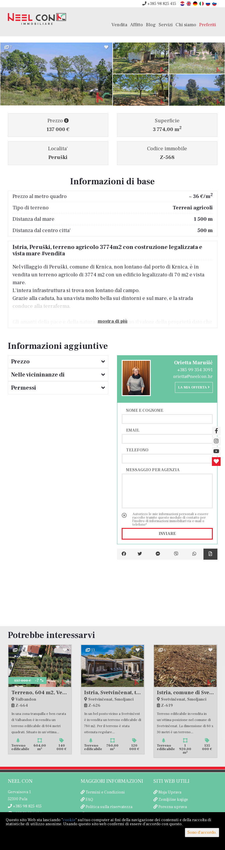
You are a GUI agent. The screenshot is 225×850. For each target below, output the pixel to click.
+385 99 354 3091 (195, 370)
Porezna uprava (172, 807)
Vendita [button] (119, 25)
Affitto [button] (136, 25)
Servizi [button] (166, 25)
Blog (151, 25)
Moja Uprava (169, 792)
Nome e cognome (144, 410)
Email (132, 430)
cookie (69, 820)
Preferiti (207, 25)
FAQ (89, 799)
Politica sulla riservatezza (109, 807)
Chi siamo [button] (186, 25)
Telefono (137, 450)
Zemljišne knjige (173, 799)
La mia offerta (194, 387)
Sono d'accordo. (202, 832)
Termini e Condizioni (105, 792)
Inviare (167, 533)
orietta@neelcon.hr (193, 376)
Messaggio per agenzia (153, 469)
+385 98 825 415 (159, 3)
